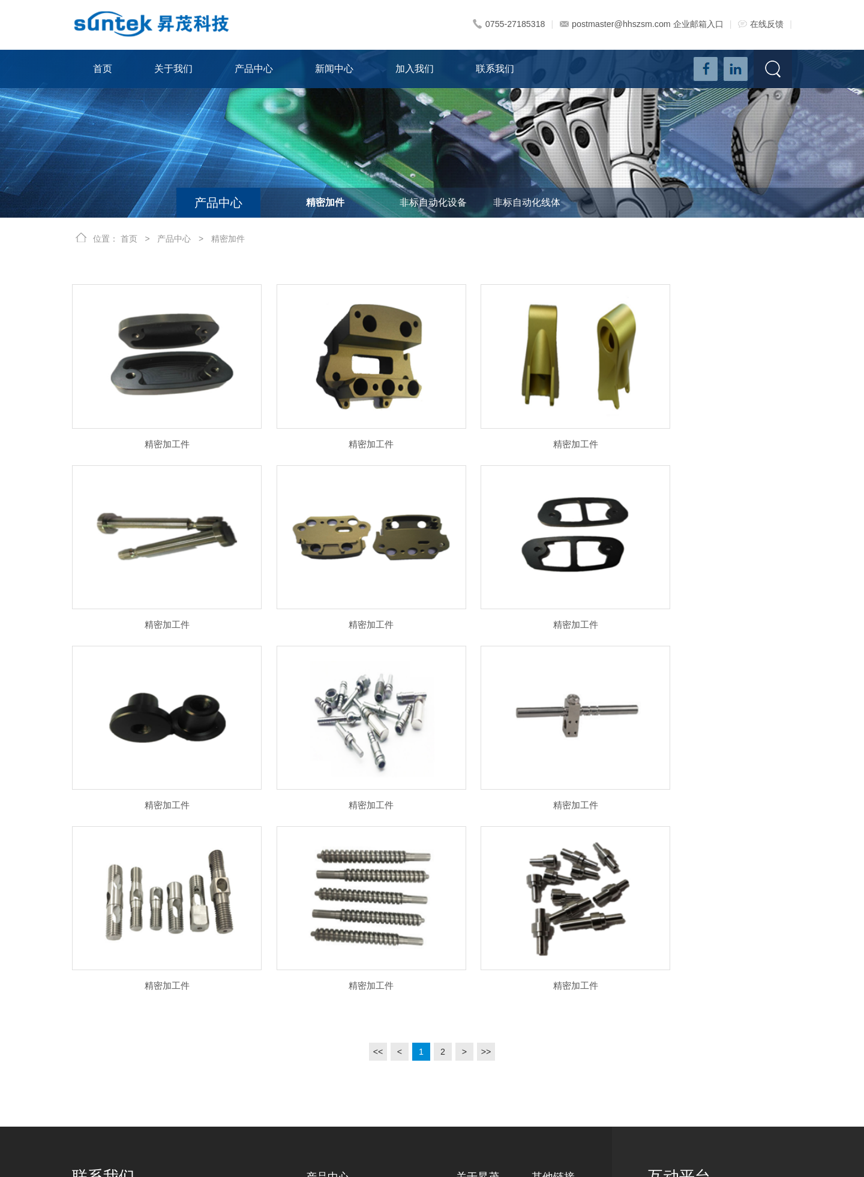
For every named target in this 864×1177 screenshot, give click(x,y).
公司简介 (473, 983)
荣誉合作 (473, 1041)
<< (378, 824)
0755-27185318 (511, 24)
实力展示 (473, 1061)
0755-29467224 (123, 1045)
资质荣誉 (473, 1100)
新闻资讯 (548, 983)
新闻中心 (334, 69)
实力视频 (473, 1080)
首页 (102, 69)
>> (486, 824)
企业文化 (473, 1003)
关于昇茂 (477, 950)
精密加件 (325, 202)
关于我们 (173, 69)
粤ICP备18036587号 (460, 1156)
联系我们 (495, 69)
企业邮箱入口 (698, 24)
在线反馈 (760, 24)
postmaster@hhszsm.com (616, 24)
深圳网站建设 (572, 1156)
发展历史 (473, 1022)
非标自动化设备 (433, 202)
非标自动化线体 (526, 202)
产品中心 (254, 69)
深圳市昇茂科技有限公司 (145, 1156)
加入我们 (414, 69)
